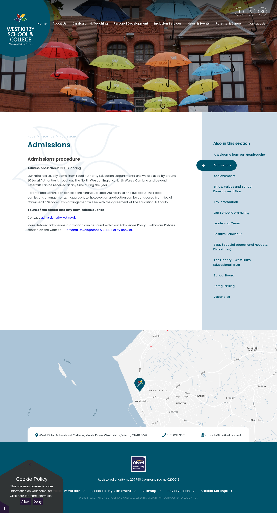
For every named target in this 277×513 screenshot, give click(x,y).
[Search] (263, 11)
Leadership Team (227, 223)
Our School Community (231, 213)
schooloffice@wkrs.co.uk (223, 435)
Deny (38, 501)
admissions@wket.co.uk (58, 217)
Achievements (225, 176)
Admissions (68, 136)
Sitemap (149, 491)
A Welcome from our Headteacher (240, 154)
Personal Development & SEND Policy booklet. (99, 230)
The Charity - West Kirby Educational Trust (232, 262)
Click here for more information (31, 496)
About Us (48, 136)
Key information (226, 202)
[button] (4, 507)
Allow (25, 501)
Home (31, 136)
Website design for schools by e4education (167, 497)
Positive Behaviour (228, 234)
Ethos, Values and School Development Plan (232, 188)
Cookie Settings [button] (216, 491)
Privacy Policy (179, 491)
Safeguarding (224, 286)
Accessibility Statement (111, 491)
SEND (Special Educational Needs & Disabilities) (240, 247)
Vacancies (222, 297)
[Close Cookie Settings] (30, 464)
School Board (224, 275)
